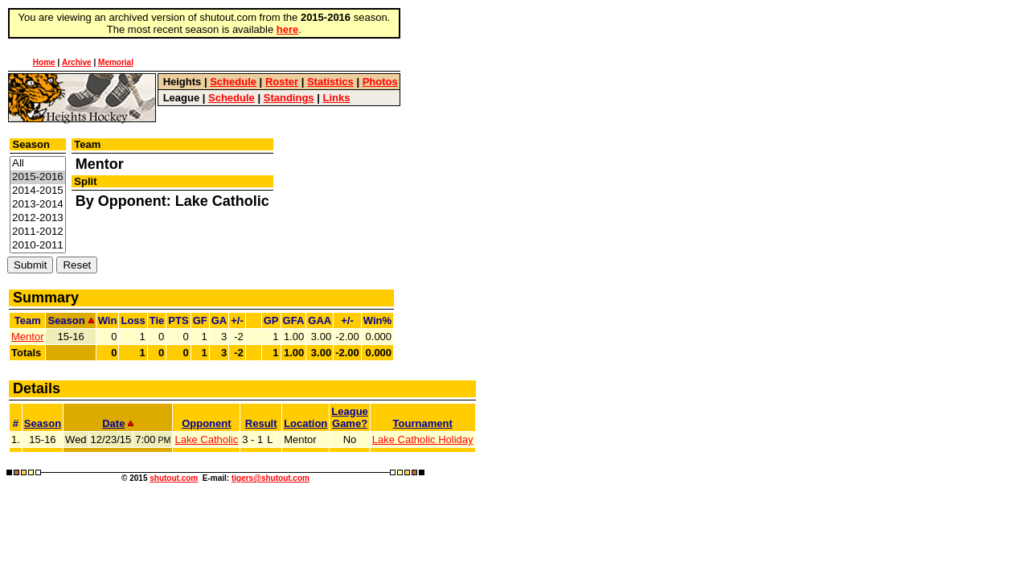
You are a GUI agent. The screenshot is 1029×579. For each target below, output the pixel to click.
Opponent (206, 423)
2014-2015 (37, 191)
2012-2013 (37, 218)
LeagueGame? (349, 417)
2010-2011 (37, 246)
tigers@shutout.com (271, 478)
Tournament (423, 423)
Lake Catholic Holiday (423, 439)
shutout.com (174, 478)
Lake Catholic (206, 439)
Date (117, 423)
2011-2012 (37, 232)
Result (261, 423)
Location (305, 423)
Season (42, 423)
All (37, 163)
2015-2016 (37, 177)
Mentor (27, 337)
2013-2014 (37, 204)
